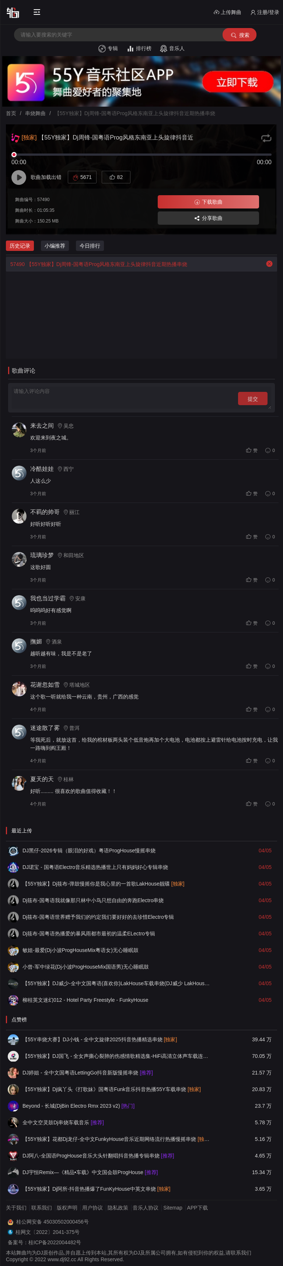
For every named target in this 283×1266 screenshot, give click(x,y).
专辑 (108, 48)
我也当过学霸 (48, 598)
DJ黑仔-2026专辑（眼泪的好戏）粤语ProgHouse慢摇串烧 (89, 850)
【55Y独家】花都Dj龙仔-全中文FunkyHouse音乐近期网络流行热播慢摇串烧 (116, 1139)
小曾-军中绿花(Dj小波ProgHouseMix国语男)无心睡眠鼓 (85, 967)
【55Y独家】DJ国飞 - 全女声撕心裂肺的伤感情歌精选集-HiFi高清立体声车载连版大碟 (116, 1056)
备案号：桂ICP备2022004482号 (44, 1242)
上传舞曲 (227, 12)
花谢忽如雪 (45, 685)
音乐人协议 (145, 1208)
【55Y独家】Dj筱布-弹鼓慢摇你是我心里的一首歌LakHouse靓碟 (103, 884)
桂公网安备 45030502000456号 (52, 1222)
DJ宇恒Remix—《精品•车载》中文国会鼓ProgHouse (90, 1172)
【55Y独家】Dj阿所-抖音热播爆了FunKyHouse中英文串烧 (96, 1189)
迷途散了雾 (45, 728)
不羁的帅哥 (45, 512)
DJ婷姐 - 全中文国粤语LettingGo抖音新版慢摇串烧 (87, 1073)
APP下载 (197, 1208)
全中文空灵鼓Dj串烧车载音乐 (63, 1122)
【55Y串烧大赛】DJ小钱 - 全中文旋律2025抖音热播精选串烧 (99, 1039)
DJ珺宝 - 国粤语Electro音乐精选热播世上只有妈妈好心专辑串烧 (95, 867)
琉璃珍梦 (42, 555)
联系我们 (41, 1208)
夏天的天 (42, 779)
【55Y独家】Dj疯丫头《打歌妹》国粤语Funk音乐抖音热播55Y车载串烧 (111, 1089)
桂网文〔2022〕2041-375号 (47, 1232)
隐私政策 (118, 1208)
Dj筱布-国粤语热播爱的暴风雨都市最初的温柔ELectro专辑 (88, 933)
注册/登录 (264, 12)
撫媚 (36, 641)
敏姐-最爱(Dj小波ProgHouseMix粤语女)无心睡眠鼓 (80, 950)
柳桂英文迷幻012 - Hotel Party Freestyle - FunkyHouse (85, 1000)
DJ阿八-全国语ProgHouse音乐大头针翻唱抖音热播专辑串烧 (98, 1156)
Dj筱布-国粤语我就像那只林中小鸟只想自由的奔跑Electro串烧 (93, 900)
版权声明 (67, 1208)
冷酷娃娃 (42, 469)
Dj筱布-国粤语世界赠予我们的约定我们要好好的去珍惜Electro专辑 (98, 917)
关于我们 (16, 1208)
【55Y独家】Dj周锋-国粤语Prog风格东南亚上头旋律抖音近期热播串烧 (96, 264)
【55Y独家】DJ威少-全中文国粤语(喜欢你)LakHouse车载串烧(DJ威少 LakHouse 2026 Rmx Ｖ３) (116, 983)
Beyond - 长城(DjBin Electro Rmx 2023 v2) (78, 1106)
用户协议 (92, 1208)
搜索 (239, 35)
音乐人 (172, 48)
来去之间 (42, 425)
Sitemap (172, 1208)
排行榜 (139, 48)
